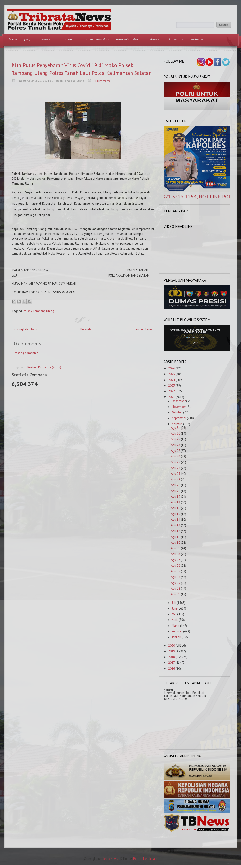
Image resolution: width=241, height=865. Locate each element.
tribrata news (109, 859)
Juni (174, 608)
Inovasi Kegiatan (96, 39)
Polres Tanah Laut (145, 859)
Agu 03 (175, 583)
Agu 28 (175, 445)
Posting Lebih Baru (25, 329)
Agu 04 (175, 577)
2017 (171, 663)
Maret (175, 626)
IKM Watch (175, 39)
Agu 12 (175, 531)
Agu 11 (175, 537)
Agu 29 (175, 439)
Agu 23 (175, 474)
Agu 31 (175, 428)
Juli (174, 603)
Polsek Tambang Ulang (38, 311)
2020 (171, 646)
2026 (171, 368)
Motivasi (196, 39)
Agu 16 (175, 508)
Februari (177, 631)
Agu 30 (175, 433)
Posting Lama (144, 329)
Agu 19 (175, 497)
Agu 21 (175, 485)
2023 (171, 386)
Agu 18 (175, 502)
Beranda (85, 329)
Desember (179, 401)
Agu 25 (175, 462)
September (179, 418)
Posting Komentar (26, 353)
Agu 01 (175, 594)
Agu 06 (175, 566)
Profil (28, 39)
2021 (171, 397)
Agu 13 (175, 525)
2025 (171, 374)
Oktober (177, 412)
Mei (174, 614)
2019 (171, 651)
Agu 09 (175, 548)
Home (13, 39)
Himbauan (153, 39)
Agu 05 (175, 571)
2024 (171, 380)
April (175, 620)
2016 (171, 669)
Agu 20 (175, 491)
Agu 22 (175, 479)
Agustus (177, 424)
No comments (101, 80)
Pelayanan (47, 39)
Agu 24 (175, 468)
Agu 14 (175, 520)
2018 (171, 657)
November (179, 407)
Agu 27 (175, 451)
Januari (176, 637)
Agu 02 (175, 589)
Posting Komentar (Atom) (44, 367)
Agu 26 (175, 456)
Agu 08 (175, 554)
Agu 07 (175, 560)
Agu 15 (175, 514)
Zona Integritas (127, 39)
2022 (171, 391)
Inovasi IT (70, 39)
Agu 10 (175, 543)
